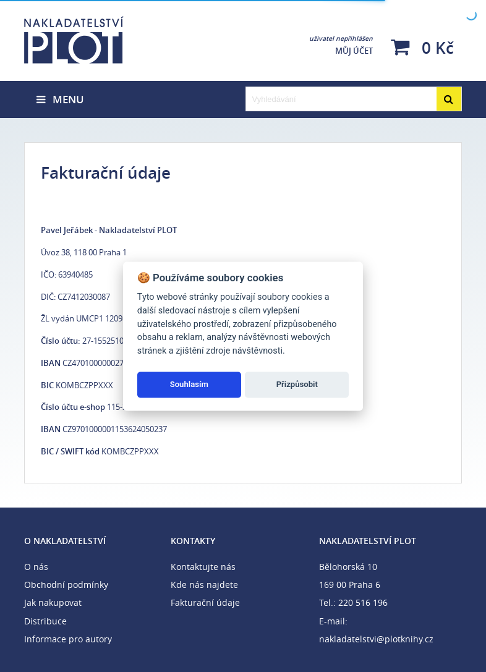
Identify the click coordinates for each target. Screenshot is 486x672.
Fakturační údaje (205, 602)
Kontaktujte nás (203, 566)
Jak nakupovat (53, 602)
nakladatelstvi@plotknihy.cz (376, 639)
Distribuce (45, 621)
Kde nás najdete (204, 584)
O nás (36, 566)
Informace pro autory (68, 639)
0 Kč (422, 47)
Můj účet (341, 45)
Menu (60, 99)
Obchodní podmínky (66, 584)
